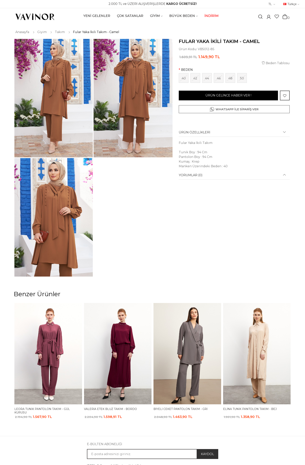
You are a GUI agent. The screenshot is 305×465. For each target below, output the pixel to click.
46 (219, 78)
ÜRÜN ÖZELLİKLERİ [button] (194, 132)
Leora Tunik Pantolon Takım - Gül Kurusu (42, 410)
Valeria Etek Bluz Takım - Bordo (110, 409)
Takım (60, 32)
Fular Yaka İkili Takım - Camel (96, 32)
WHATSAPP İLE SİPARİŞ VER (237, 109)
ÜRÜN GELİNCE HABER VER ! (228, 95)
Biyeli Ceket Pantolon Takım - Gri (180, 409)
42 (195, 78)
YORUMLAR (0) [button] (190, 175)
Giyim (42, 32)
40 (184, 78)
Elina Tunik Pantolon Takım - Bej (250, 409)
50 (242, 78)
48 (230, 78)
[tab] (234, 134)
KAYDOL (207, 454)
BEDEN (187, 70)
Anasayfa (22, 32)
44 (207, 78)
